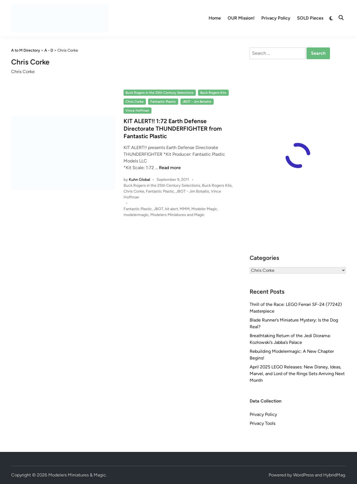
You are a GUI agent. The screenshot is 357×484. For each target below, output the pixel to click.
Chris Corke (135, 102)
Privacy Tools (262, 423)
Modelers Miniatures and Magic (177, 214)
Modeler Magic (204, 209)
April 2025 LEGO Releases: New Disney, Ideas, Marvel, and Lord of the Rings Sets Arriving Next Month (297, 373)
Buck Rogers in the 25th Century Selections (160, 93)
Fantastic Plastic (163, 102)
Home (215, 18)
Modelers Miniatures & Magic (77, 475)
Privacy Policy (275, 18)
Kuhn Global (139, 179)
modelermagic (136, 214)
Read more (170, 167)
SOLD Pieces (310, 18)
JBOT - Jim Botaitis (196, 102)
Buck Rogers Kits (213, 93)
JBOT (158, 209)
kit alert (171, 209)
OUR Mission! (241, 18)
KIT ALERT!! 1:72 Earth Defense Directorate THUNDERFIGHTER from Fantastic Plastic (173, 129)
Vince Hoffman (137, 110)
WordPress (303, 475)
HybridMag (334, 475)
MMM (185, 209)
